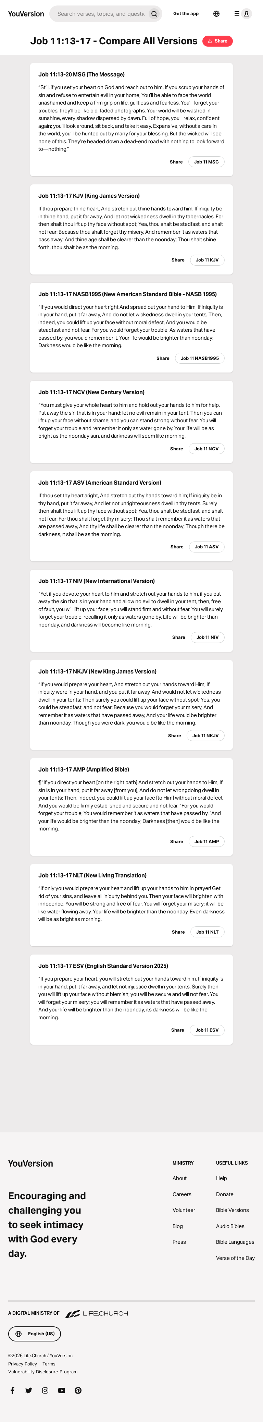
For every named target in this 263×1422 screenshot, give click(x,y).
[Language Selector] (216, 14)
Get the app (186, 13)
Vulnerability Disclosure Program (42, 1371)
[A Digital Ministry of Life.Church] (131, 1310)
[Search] (97, 13)
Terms (48, 1363)
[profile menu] (242, 14)
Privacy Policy (22, 1363)
